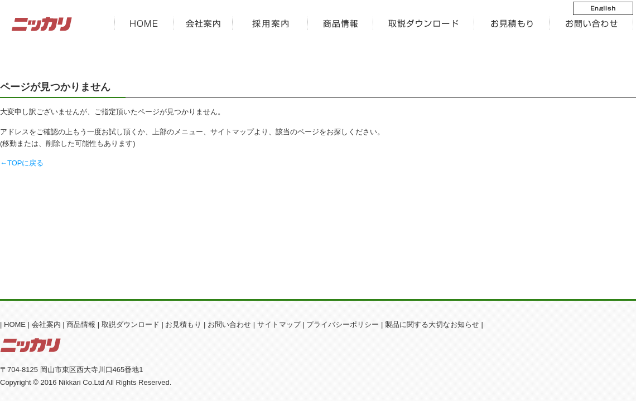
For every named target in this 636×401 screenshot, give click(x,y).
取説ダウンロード (131, 324)
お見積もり (512, 24)
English (594, 8)
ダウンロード (423, 24)
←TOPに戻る (22, 163)
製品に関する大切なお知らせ (432, 324)
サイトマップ (279, 324)
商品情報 (340, 24)
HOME (144, 24)
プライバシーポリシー (342, 324)
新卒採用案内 (270, 24)
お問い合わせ (591, 24)
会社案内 (203, 24)
